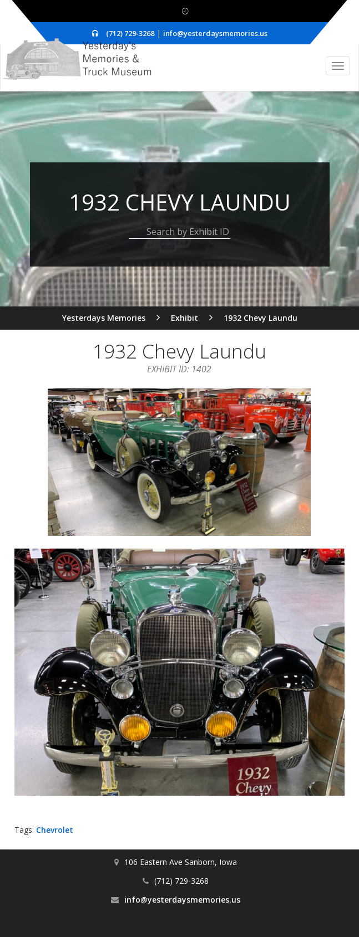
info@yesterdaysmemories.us (215, 33)
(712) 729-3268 (130, 33)
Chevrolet (54, 830)
